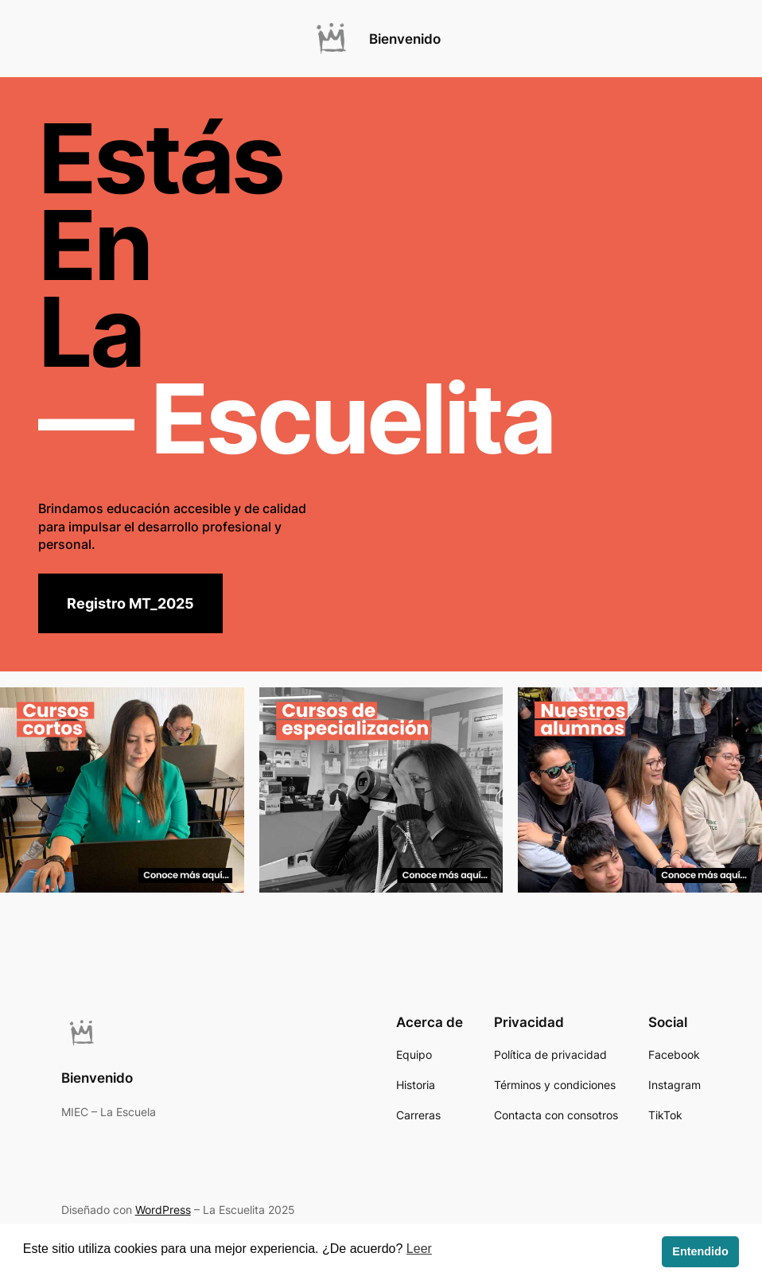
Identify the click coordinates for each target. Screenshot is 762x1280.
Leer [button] (419, 1248)
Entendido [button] (700, 1251)
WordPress (163, 1209)
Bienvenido (405, 38)
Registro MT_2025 (130, 603)
